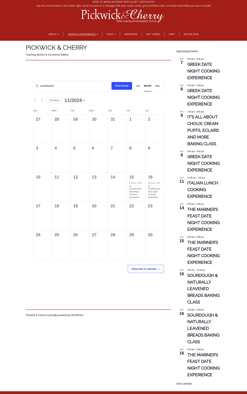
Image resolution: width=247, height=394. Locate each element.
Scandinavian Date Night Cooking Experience (135, 193)
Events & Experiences (83, 34)
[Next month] (42, 100)
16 (150, 177)
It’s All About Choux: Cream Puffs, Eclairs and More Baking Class (203, 130)
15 (131, 177)
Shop (111, 34)
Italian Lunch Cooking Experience (202, 189)
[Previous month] (35, 100)
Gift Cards (153, 34)
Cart (172, 34)
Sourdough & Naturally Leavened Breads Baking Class (203, 289)
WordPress (77, 315)
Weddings (130, 34)
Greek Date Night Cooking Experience (203, 71)
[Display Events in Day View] (157, 85)
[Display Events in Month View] (147, 85)
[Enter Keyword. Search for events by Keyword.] (72, 85)
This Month (54, 100)
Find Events (121, 85)
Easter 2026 (191, 34)
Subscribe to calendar (143, 268)
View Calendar (184, 383)
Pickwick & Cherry (56, 47)
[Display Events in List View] (138, 85)
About (53, 34)
